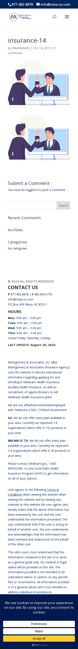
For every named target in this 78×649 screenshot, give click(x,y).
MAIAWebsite (21, 48)
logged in (32, 190)
